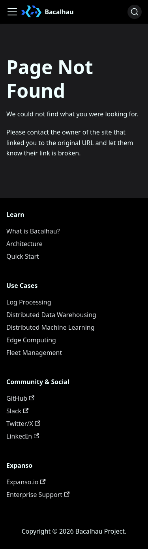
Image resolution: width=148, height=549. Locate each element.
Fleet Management (34, 352)
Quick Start (22, 256)
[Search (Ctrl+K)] (134, 12)
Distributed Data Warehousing (51, 314)
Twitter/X (23, 423)
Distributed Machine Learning (50, 327)
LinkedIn (22, 436)
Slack (17, 411)
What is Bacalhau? (33, 231)
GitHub (20, 398)
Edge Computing (31, 340)
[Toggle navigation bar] (12, 12)
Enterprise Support (37, 494)
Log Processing (28, 302)
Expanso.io (26, 482)
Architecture (24, 243)
